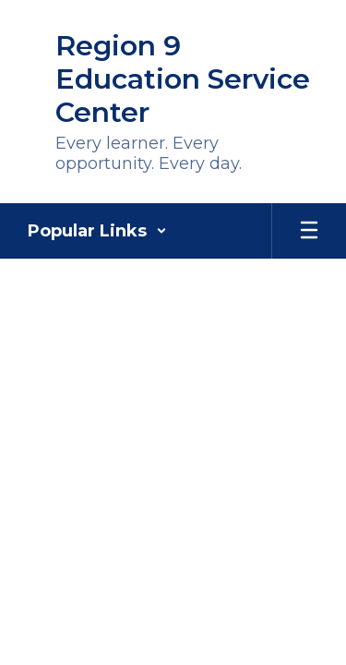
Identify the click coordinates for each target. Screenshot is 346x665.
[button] (97, 231)
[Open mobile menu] (309, 231)
